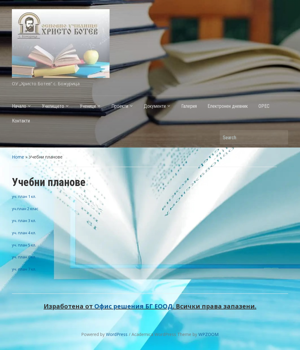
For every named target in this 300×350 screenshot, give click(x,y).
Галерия (189, 106)
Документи (155, 106)
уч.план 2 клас (25, 208)
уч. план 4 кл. (24, 232)
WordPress (117, 334)
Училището (53, 106)
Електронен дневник (228, 106)
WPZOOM (208, 334)
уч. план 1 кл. (24, 196)
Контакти (21, 121)
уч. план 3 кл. (24, 220)
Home (18, 157)
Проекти (119, 106)
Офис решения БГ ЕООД (133, 306)
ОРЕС (263, 106)
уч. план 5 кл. (24, 245)
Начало (19, 106)
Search (280, 137)
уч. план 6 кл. (24, 257)
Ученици (88, 106)
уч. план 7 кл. (24, 269)
